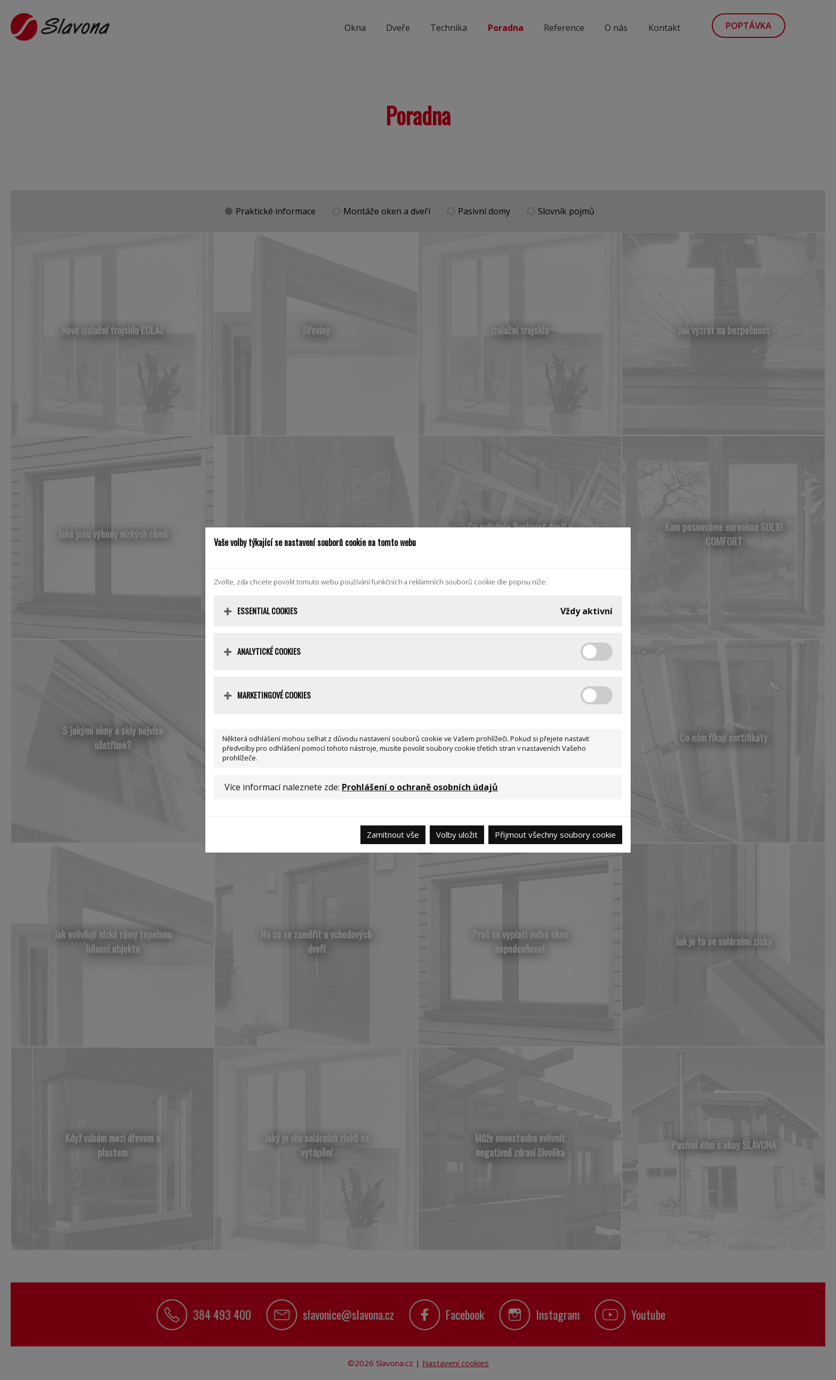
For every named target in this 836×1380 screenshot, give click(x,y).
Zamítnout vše (393, 834)
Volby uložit (457, 834)
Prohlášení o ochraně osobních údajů (420, 787)
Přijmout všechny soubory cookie (555, 834)
